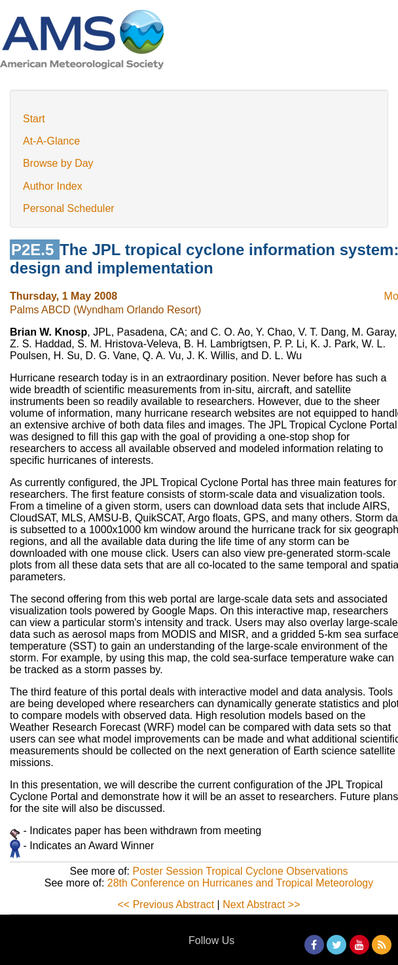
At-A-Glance (51, 141)
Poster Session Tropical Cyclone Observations (240, 871)
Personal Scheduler (69, 208)
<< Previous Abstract (166, 904)
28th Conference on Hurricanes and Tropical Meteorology (240, 882)
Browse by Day (58, 163)
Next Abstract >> (261, 904)
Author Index (52, 186)
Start (34, 118)
